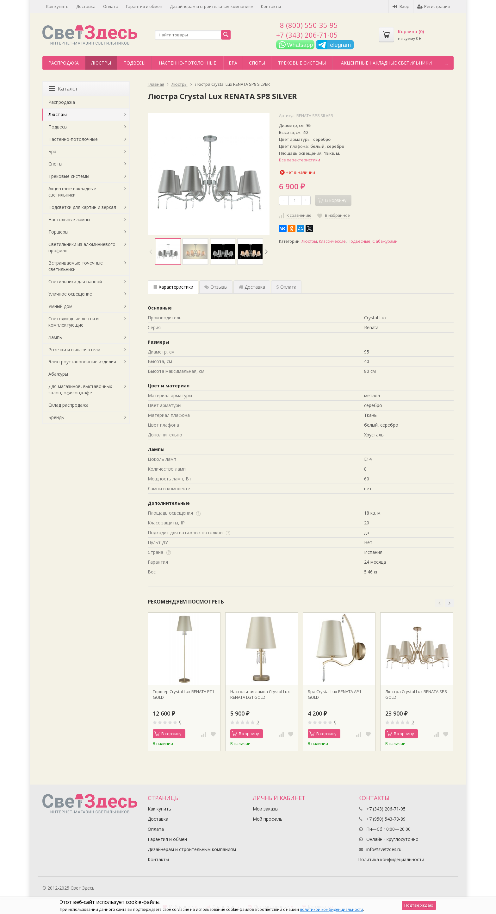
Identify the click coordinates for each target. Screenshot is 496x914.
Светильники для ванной (75, 282)
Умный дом (60, 306)
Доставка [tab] (252, 287)
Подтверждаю (418, 905)
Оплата (110, 6)
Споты (257, 63)
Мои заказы (265, 809)
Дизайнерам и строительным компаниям (211, 6)
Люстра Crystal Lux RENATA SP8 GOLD (416, 694)
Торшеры (58, 232)
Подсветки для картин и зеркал (82, 207)
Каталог (63, 88)
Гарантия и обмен (144, 6)
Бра (233, 63)
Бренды (56, 417)
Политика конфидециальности (391, 859)
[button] (439, 603)
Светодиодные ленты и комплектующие (73, 322)
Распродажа (63, 63)
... (446, 63)
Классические (332, 241)
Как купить (57, 6)
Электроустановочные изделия (82, 362)
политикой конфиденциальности (331, 909)
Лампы (55, 337)
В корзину (168, 733)
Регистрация (433, 6)
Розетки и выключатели (74, 350)
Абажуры (58, 374)
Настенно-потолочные (187, 63)
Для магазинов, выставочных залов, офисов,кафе (80, 389)
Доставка (86, 6)
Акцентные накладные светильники (386, 63)
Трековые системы (302, 63)
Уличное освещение (70, 294)
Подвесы (134, 63)
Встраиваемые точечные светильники (75, 266)
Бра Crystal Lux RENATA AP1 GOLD (334, 694)
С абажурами (385, 241)
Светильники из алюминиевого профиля (81, 247)
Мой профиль (267, 819)
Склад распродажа (68, 405)
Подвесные (359, 241)
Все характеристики (299, 160)
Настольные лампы (69, 219)
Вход (401, 6)
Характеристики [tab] (173, 287)
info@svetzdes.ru (383, 849)
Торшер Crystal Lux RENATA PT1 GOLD (183, 694)
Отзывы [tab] (215, 287)
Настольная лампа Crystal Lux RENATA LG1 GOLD (260, 694)
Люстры (101, 63)
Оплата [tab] (286, 287)
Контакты (271, 6)
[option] (168, 251)
